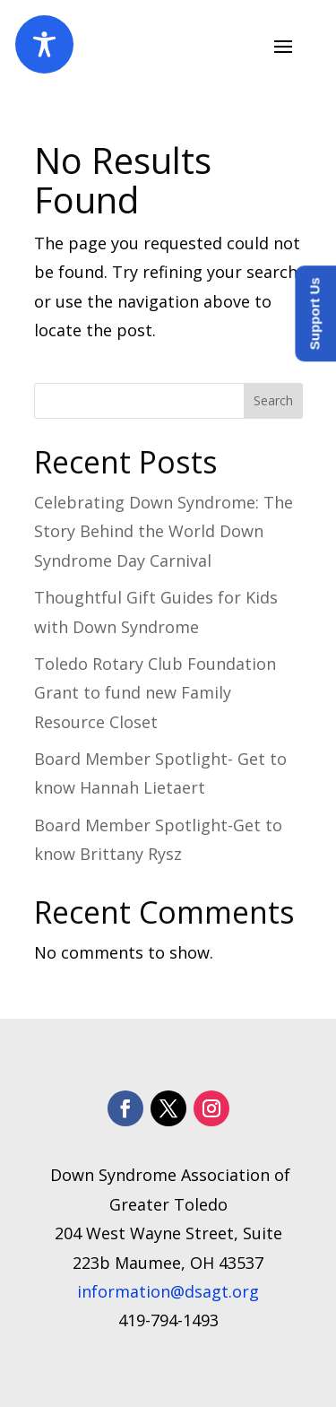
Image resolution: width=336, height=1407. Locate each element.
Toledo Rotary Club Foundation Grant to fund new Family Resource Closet (155, 693)
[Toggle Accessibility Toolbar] (44, 44)
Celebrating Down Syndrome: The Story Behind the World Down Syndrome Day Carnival (163, 531)
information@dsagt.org (168, 1291)
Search (273, 400)
